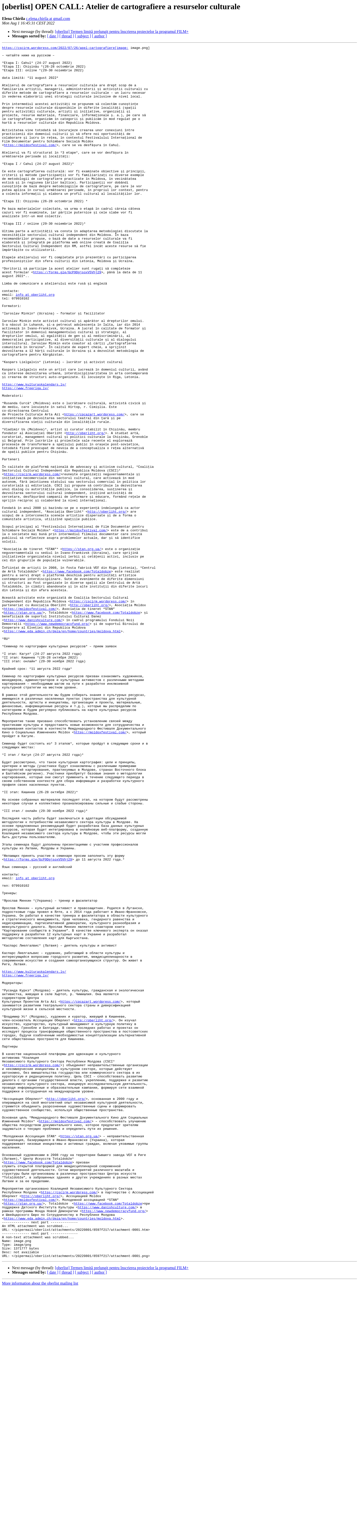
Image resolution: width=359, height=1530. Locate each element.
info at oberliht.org (35, 344)
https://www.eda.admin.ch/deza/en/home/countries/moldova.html (62, 748)
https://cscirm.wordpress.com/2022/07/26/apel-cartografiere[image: (65, 48)
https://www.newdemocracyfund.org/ (57, 739)
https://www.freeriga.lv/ (25, 457)
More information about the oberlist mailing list (40, 1526)
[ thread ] (66, 36)
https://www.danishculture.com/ (33, 735)
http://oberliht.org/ (85, 510)
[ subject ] (83, 36)
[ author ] (99, 36)
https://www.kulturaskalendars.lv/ (34, 452)
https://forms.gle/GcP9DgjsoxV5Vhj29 (67, 317)
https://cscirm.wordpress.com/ (32, 560)
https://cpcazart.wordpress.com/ (94, 488)
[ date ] (52, 36)
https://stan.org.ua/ (81, 650)
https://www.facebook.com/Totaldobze (77, 676)
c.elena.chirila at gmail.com (48, 18)
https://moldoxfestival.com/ (30, 165)
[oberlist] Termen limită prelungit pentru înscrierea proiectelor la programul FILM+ (121, 31)
